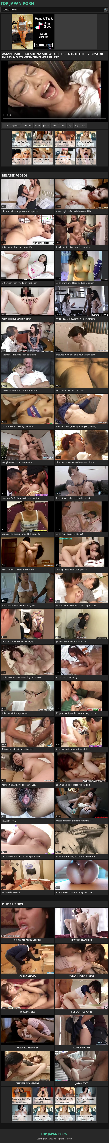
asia (83, 125)
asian (5, 125)
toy (76, 125)
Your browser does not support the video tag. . (54, 91)
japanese (16, 125)
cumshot (28, 125)
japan (54, 125)
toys (70, 125)
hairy (37, 125)
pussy (46, 125)
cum (63, 125)
